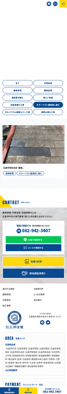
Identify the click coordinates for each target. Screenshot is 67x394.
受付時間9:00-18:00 (34, 166)
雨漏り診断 (28, 392)
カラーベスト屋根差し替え (48, 42)
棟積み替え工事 (48, 49)
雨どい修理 (48, 35)
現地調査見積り (9, 392)
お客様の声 (38, 226)
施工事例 (7, 243)
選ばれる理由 (8, 226)
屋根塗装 (48, 28)
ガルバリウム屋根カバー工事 (17, 49)
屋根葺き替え (17, 35)
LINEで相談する (49, 4)
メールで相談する (35, 185)
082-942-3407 (52, 390)
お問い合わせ (55, 4)
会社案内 (38, 237)
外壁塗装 (48, 20)
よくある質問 (39, 232)
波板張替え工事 (17, 42)
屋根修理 (18, 28)
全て (17, 20)
